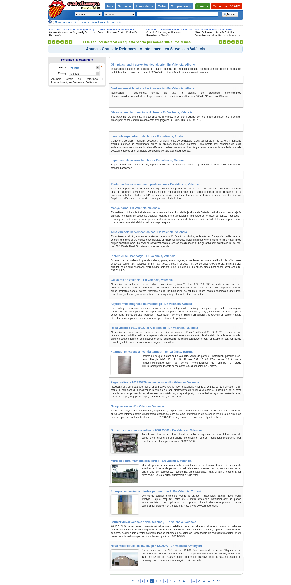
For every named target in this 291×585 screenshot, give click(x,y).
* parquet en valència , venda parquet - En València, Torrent (152, 351)
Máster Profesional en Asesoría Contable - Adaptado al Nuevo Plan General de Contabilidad (215, 29)
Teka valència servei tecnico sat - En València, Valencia (149, 232)
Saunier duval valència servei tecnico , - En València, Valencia (153, 522)
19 (209, 581)
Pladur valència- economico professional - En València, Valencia (155, 184)
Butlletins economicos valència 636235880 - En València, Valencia (156, 430)
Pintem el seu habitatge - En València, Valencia (143, 256)
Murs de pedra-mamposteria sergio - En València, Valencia (151, 460)
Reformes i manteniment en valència (100, 22)
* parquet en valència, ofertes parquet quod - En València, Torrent (156, 491)
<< (133, 581)
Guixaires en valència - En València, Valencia (142, 280)
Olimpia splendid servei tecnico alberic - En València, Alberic (153, 64)
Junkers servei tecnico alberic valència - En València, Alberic (153, 88)
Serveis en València (66, 22)
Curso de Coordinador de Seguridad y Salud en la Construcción (71, 29)
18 (204, 581)
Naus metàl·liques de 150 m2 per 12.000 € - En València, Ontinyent (156, 546)
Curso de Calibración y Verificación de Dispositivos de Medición (169, 29)
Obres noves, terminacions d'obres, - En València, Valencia (151, 112)
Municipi (74, 73)
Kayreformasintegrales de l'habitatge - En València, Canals (151, 304)
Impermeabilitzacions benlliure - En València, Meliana (147, 160)
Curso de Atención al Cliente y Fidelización (116, 29)
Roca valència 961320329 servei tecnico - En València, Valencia (154, 327)
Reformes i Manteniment (77, 59)
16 (193, 581)
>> (218, 581)
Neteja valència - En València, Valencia (137, 406)
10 (184, 581)
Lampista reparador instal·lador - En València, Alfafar (147, 136)
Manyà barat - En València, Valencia (135, 208)
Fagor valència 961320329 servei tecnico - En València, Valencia (155, 382)
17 (198, 581)
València (74, 68)
